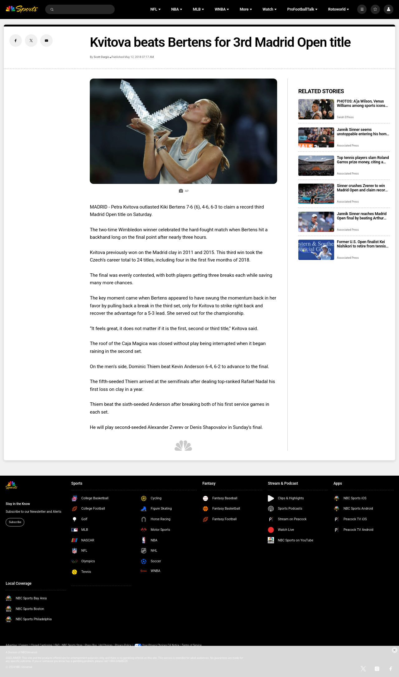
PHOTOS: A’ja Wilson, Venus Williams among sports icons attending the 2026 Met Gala (361, 103)
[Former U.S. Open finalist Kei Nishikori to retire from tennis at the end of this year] (316, 250)
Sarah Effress (345, 117)
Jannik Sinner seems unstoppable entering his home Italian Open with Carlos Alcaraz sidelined (363, 131)
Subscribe (15, 522)
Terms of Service (192, 645)
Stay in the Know (18, 504)
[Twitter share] (31, 40)
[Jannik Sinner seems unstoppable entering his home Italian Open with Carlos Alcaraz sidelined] (316, 137)
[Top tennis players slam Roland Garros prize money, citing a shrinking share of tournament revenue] (316, 166)
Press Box (91, 645)
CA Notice (174, 645)
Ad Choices (106, 645)
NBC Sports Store (72, 645)
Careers (23, 645)
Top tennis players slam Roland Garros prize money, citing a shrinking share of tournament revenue (363, 160)
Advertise (11, 645)
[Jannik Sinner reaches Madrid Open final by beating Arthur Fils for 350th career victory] (316, 222)
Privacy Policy (123, 645)
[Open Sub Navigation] (160, 9)
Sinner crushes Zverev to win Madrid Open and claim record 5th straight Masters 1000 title (362, 188)
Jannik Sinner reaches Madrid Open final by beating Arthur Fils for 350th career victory (362, 216)
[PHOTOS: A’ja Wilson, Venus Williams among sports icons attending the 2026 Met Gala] (316, 109)
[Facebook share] (15, 40)
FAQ (57, 645)
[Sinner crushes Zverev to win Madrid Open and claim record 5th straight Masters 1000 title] (316, 194)
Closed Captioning (41, 645)
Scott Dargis (101, 57)
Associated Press (348, 145)
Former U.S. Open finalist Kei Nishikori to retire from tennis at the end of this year (361, 244)
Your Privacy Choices (154, 645)
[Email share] (46, 40)
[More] (362, 9)
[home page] (22, 9)
